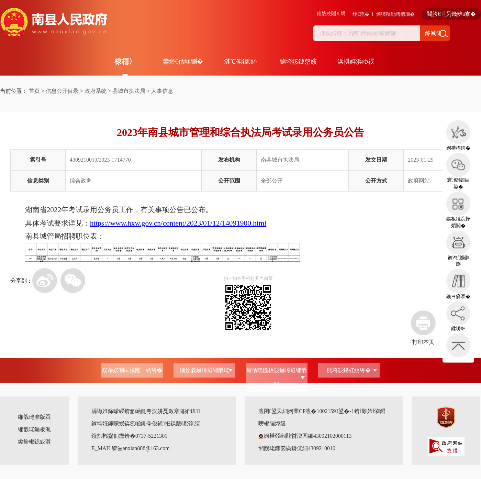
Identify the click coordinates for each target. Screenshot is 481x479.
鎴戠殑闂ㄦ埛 (331, 13)
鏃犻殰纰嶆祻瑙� (395, 14)
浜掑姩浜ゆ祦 (355, 61)
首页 (34, 91)
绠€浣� (361, 14)
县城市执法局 (128, 91)
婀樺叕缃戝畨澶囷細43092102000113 (304, 436)
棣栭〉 (125, 61)
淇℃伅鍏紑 (240, 61)
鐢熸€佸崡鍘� (183, 61)
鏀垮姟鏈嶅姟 (298, 61)
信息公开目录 (62, 91)
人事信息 (162, 91)
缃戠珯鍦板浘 (34, 429)
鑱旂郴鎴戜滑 (34, 442)
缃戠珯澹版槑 (34, 417)
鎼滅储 (433, 33)
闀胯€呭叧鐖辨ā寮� (451, 14)
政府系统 (96, 91)
